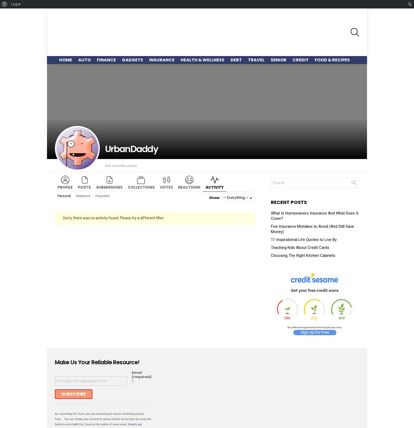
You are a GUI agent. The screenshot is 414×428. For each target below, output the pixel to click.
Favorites (103, 168)
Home (65, 32)
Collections (141, 159)
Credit (301, 32)
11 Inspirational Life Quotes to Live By (304, 212)
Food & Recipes (332, 32)
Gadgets (132, 32)
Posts (84, 159)
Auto (84, 32)
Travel (256, 32)
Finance (106, 32)
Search (354, 156)
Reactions (189, 159)
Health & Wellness (202, 32)
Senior (278, 32)
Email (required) (142, 349)
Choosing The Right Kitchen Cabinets (303, 228)
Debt (236, 32)
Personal (64, 168)
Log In (16, 4)
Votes (166, 159)
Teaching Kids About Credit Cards (300, 220)
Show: (214, 170)
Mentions (83, 168)
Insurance (162, 32)
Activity (215, 159)
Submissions (109, 159)
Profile (65, 159)
